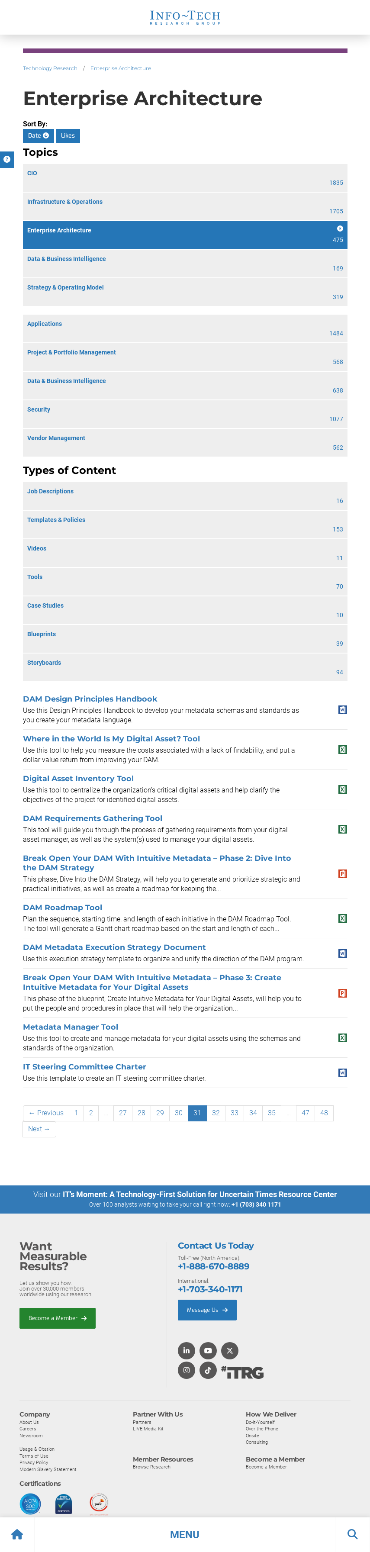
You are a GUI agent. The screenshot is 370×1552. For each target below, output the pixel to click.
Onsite (252, 1435)
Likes (68, 136)
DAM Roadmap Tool (62, 907)
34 (253, 1113)
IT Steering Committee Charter (84, 1066)
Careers (27, 1429)
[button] (185, 1534)
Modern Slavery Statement (48, 1469)
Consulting (257, 1442)
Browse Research (152, 1467)
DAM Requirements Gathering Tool (92, 818)
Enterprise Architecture (120, 68)
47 (305, 1113)
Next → (39, 1129)
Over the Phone (262, 1429)
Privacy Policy (33, 1462)
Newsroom (31, 1435)
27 (123, 1113)
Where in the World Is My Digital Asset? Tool (111, 738)
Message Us (207, 1310)
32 (216, 1113)
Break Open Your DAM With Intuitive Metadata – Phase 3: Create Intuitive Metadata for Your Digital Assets (152, 982)
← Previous (46, 1113)
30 (179, 1113)
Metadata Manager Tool (70, 1026)
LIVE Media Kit (148, 1429)
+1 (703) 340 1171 (256, 1204)
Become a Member (58, 1317)
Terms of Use (33, 1455)
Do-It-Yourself (260, 1422)
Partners (142, 1422)
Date (38, 136)
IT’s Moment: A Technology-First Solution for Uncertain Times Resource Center (200, 1194)
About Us (29, 1422)
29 (160, 1113)
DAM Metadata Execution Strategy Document (114, 947)
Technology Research (50, 68)
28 (141, 1113)
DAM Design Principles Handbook (90, 698)
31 (197, 1113)
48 (324, 1113)
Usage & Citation (37, 1449)
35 (272, 1113)
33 (234, 1113)
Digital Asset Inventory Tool (78, 778)
